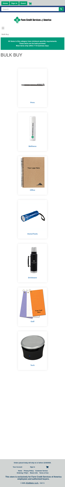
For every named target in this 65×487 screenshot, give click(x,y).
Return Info (34, 473)
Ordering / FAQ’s (22, 473)
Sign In (14, 3)
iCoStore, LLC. (32, 483)
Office (32, 190)
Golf (32, 321)
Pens (32, 102)
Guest (23, 3)
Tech (32, 365)
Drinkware (32, 278)
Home (5, 3)
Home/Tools (32, 234)
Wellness (33, 146)
